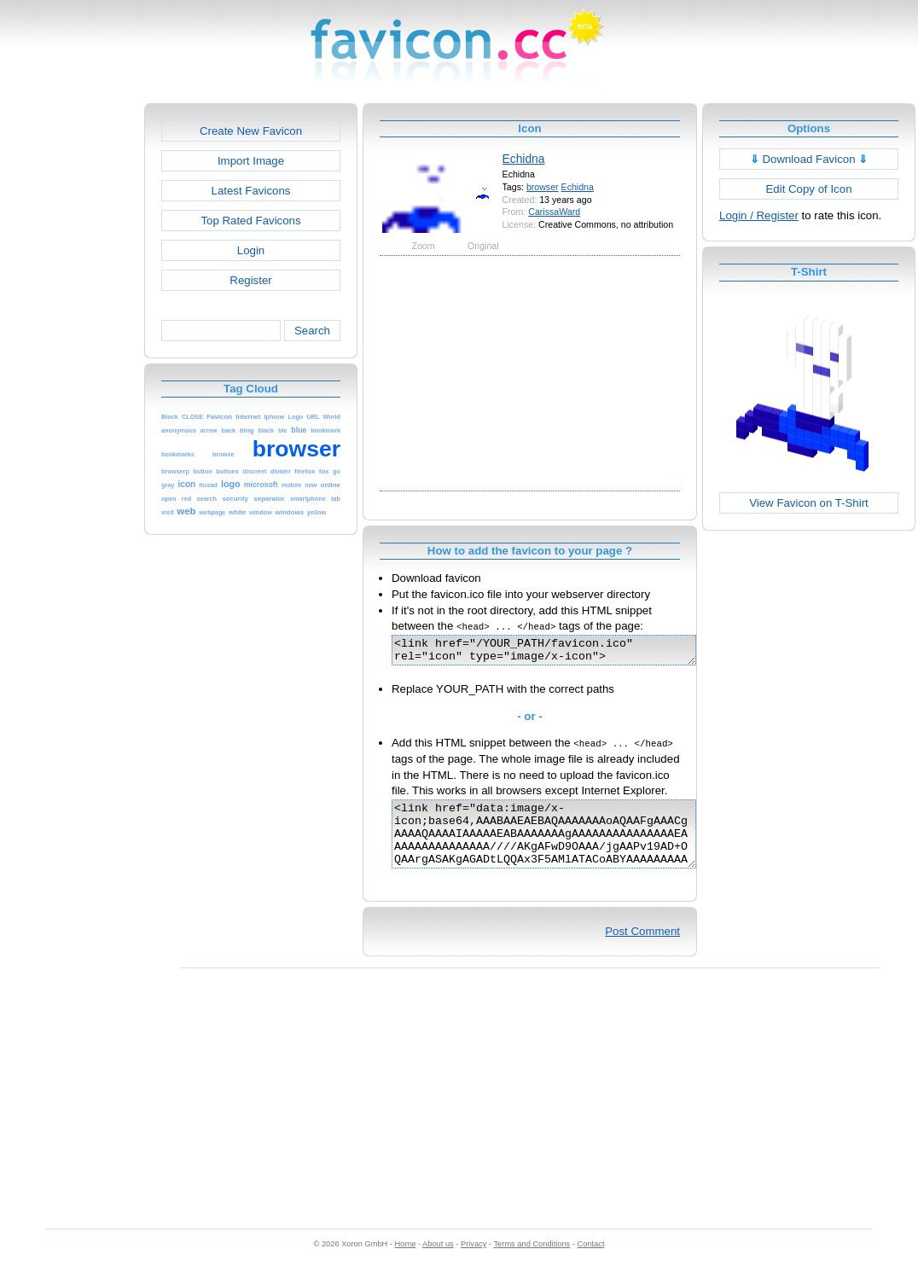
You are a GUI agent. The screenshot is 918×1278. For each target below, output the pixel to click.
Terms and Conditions (531, 1262)
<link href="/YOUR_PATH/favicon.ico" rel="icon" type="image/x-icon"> (562, 653)
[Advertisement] (71, 359)
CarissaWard (554, 211)
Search (312, 330)
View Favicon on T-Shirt (809, 503)
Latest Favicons (251, 190)
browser (542, 187)
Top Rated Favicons (250, 220)
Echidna (524, 159)
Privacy (473, 1262)
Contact (591, 1262)
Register (250, 280)
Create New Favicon (251, 131)
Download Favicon (809, 159)
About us (438, 1262)
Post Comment (642, 949)
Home (405, 1262)
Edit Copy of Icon (808, 189)
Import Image (251, 160)
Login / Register (759, 215)
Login (250, 250)
